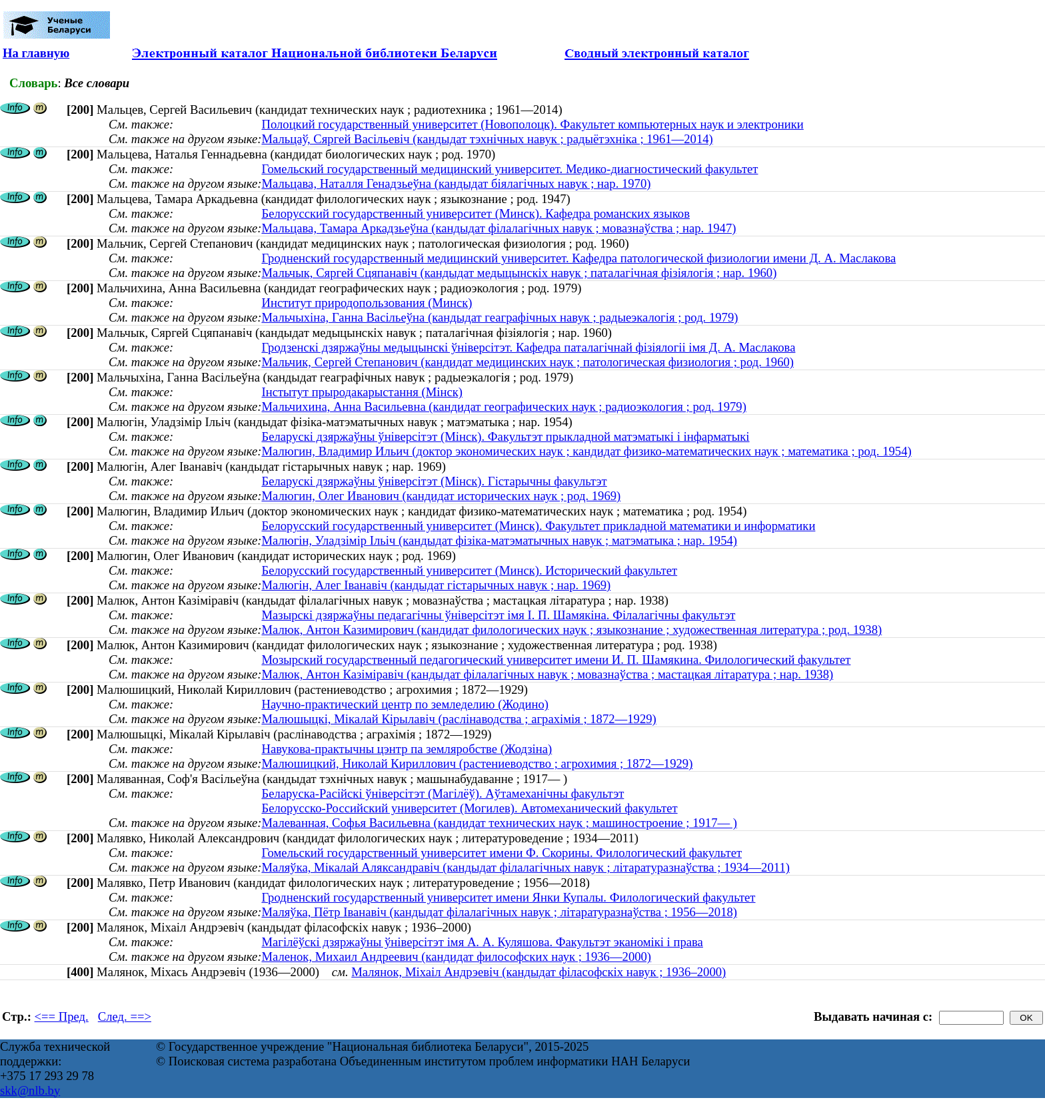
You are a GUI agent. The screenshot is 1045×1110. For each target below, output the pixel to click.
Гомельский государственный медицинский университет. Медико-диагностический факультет (509, 169)
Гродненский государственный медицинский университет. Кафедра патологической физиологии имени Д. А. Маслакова (578, 258)
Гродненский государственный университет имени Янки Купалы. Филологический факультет (508, 897)
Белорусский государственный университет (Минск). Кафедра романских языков (475, 213)
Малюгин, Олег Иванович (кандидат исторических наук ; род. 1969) (440, 496)
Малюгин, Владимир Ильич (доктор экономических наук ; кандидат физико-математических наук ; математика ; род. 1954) (586, 451)
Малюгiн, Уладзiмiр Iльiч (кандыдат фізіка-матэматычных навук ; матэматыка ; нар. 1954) (499, 540)
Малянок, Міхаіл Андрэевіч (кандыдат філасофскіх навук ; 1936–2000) (538, 972)
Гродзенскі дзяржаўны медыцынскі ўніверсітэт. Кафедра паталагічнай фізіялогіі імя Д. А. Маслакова (528, 347)
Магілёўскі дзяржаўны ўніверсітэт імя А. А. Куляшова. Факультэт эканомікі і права (481, 942)
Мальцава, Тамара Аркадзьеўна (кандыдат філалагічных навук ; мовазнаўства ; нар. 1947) (498, 228)
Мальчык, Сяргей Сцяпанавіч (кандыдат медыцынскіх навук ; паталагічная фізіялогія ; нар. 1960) (518, 273)
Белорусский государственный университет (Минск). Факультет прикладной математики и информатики (538, 526)
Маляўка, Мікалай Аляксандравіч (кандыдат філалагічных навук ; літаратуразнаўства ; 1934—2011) (525, 867)
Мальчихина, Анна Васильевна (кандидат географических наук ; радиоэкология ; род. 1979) (503, 407)
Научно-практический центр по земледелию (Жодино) (404, 704)
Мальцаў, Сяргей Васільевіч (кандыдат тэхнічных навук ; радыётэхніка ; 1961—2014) (486, 139)
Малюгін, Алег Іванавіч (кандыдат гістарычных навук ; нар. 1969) (435, 585)
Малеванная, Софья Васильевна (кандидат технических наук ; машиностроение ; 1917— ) (499, 823)
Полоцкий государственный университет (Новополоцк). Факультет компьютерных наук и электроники (532, 124)
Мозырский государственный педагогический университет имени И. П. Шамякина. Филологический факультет (555, 660)
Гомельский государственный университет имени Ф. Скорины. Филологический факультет (501, 853)
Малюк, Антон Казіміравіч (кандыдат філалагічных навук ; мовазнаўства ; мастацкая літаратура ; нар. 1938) (547, 674)
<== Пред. (62, 1016)
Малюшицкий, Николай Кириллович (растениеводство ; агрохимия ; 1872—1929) (476, 763)
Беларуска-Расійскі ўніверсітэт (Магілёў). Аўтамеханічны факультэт (442, 793)
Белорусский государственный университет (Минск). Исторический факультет (469, 570)
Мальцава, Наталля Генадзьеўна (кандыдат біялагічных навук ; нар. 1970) (455, 183)
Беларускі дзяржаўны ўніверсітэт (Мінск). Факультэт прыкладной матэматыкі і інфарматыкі (505, 436)
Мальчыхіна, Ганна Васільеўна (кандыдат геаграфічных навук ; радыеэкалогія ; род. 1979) (499, 317)
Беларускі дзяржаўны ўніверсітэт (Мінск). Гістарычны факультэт (433, 481)
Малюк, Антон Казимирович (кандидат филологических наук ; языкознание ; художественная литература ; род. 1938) (571, 630)
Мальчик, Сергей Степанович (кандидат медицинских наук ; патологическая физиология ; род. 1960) (527, 362)
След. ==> (124, 1016)
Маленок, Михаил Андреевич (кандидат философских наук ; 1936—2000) (456, 957)
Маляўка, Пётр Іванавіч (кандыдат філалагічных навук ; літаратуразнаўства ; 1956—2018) (499, 912)
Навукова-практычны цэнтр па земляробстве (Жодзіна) (406, 749)
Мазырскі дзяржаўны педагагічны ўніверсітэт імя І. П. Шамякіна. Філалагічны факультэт (498, 615)
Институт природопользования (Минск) (366, 303)
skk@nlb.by (30, 1090)
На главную (36, 53)
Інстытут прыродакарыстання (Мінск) (362, 392)
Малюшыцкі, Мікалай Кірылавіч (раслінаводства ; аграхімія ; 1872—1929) (458, 719)
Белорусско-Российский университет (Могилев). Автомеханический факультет (469, 808)
